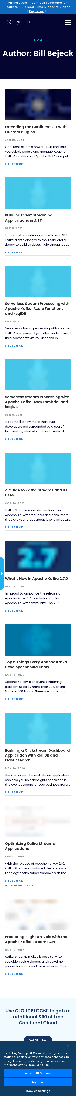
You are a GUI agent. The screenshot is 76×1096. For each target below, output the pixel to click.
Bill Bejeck (14, 164)
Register (36, 11)
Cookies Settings (38, 1091)
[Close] (68, 1045)
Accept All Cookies (38, 1073)
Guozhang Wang (19, 885)
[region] (38, 1068)
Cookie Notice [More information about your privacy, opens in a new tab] (39, 1065)
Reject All (37, 1082)
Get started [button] (38, 1040)
